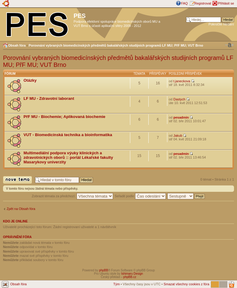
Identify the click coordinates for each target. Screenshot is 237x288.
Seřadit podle (140, 196)
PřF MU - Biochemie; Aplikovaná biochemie (64, 116)
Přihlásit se (226, 3)
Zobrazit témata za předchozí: (72, 196)
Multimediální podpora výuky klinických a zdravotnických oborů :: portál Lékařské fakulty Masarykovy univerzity (68, 157)
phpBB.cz (129, 277)
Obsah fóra (17, 45)
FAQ (184, 3)
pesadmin (181, 117)
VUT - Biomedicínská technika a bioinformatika (68, 135)
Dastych (179, 99)
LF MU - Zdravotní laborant (49, 98)
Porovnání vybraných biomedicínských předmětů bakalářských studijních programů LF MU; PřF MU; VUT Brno (116, 45)
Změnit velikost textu (229, 45)
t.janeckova (181, 81)
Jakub (177, 135)
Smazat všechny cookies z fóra (186, 284)
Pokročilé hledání (221, 24)
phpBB (103, 270)
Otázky (30, 80)
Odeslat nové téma (17, 180)
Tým (116, 284)
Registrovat (202, 3)
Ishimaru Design (132, 273)
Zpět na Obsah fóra (21, 209)
